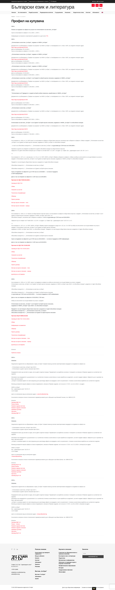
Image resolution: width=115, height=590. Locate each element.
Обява (13, 186)
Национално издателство (19, 1)
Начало (14, 12)
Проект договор (15, 199)
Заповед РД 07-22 (16, 533)
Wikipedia (53, 1)
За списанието (22, 12)
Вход (94, 1)
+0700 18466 (14, 569)
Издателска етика (78, 12)
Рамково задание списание (18, 407)
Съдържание (59, 12)
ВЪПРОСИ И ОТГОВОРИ (18, 274)
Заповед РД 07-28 (16, 475)
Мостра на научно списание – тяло (20, 268)
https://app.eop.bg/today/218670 (19, 129)
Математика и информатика (66, 560)
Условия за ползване (87, 587)
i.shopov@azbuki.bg (16, 456)
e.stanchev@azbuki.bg (42, 394)
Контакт (88, 12)
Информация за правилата (18, 325)
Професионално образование (67, 565)
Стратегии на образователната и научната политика (68, 553)
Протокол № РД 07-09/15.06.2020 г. (20, 180)
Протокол (13, 411)
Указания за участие (16, 189)
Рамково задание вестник (18, 406)
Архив (37, 578)
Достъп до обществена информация (71, 587)
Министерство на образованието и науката (39, 1)
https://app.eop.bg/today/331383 (19, 59)
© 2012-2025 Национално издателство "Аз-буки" (22, 587)
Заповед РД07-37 (15, 413)
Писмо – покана (15, 524)
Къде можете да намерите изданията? (42, 553)
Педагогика (62, 558)
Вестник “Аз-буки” (40, 574)
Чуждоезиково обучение (65, 570)
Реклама (37, 566)
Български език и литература (42, 7)
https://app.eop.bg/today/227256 (19, 99)
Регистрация (100, 1)
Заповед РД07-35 (15, 402)
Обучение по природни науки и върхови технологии (67, 563)
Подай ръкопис (33, 12)
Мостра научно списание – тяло (19, 202)
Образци (13, 196)
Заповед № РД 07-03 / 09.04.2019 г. (20, 248)
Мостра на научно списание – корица (21, 271)
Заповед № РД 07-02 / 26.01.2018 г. (20, 319)
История (61, 567)
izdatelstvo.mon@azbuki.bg (18, 572)
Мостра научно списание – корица (20, 205)
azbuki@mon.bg (15, 574)
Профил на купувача (20, 16)
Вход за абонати (39, 556)
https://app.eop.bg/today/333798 (19, 47)
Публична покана (15, 352)
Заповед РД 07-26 (16, 464)
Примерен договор (16, 409)
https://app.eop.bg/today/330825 (19, 71)
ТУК (47, 36)
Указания (67, 12)
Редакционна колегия (46, 12)
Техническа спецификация (18, 193)
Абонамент (96, 12)
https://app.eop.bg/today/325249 (19, 83)
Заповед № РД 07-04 (16, 183)
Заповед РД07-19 (15, 522)
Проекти (37, 564)
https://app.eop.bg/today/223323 (19, 114)
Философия (62, 572)
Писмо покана (15, 404)
